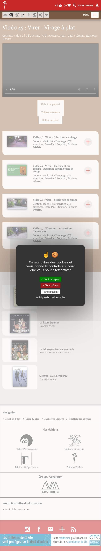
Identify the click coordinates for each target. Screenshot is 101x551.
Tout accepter (50, 279)
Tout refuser (50, 285)
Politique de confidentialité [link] (50, 297)
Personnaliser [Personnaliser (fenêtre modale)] (50, 291)
